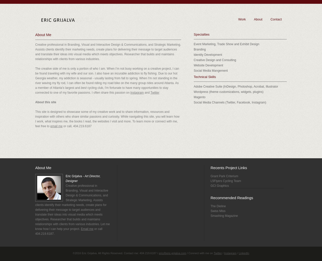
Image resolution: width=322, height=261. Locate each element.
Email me (87, 229)
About (258, 19)
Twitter (154, 92)
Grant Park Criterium (224, 176)
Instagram (137, 92)
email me (56, 126)
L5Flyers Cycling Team (226, 181)
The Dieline (218, 206)
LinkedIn (244, 253)
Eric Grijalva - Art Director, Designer (72, 19)
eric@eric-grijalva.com (172, 253)
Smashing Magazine (224, 216)
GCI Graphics (220, 186)
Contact (276, 19)
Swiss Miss (218, 211)
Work (242, 19)
